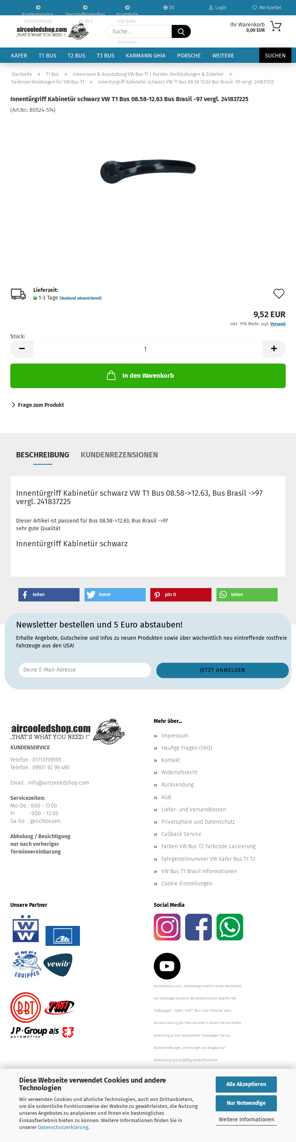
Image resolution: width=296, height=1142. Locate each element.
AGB (166, 797)
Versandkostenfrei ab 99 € (85, 10)
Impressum (175, 735)
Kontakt (170, 760)
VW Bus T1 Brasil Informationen (199, 871)
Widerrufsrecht (179, 772)
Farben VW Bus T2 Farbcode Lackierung (208, 846)
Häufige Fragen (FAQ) (186, 748)
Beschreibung (42, 454)
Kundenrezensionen (119, 454)
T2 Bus (76, 55)
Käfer (19, 55)
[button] (21, 349)
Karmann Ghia (146, 55)
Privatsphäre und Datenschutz (198, 822)
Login (217, 7)
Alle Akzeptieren (246, 1084)
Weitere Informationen (246, 1119)
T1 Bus (47, 55)
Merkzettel (266, 7)
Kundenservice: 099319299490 (38, 10)
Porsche (189, 55)
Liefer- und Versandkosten (193, 809)
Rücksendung (177, 785)
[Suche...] (181, 31)
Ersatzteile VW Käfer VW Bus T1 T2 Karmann (127, 10)
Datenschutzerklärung (63, 1127)
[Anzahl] (148, 349)
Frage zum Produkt (41, 405)
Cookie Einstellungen (186, 883)
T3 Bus (105, 55)
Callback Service (181, 834)
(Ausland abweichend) (81, 298)
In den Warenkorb (139, 375)
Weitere (223, 55)
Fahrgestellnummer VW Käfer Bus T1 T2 (208, 859)
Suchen (275, 55)
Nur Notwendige (246, 1103)
